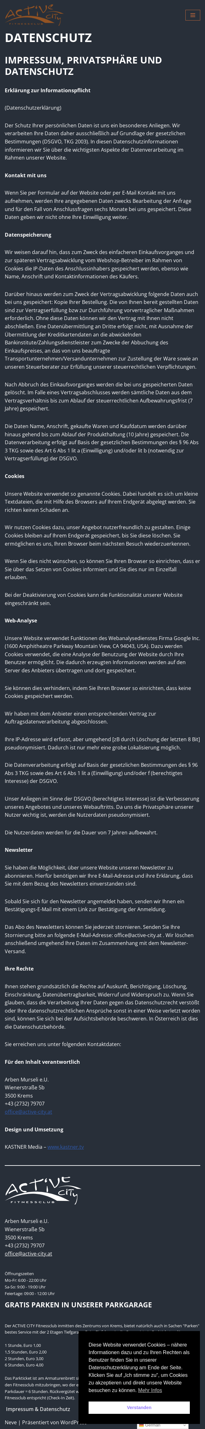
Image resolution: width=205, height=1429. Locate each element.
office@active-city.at (28, 1111)
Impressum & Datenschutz (38, 1409)
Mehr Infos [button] (150, 1390)
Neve (11, 1422)
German (149, 1425)
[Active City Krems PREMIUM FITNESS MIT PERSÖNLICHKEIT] (34, 15)
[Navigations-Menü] (192, 15)
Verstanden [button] (139, 1407)
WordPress (73, 1422)
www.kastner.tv (65, 1146)
